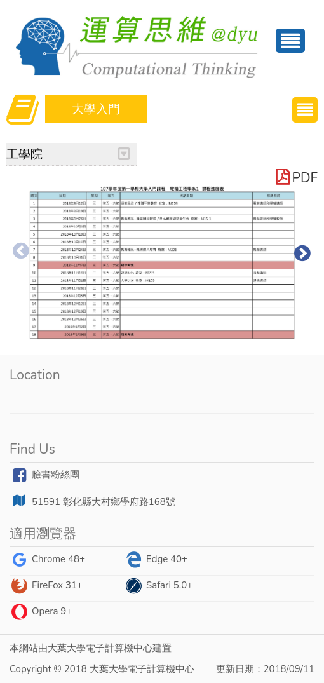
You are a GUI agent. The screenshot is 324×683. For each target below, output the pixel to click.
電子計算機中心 (119, 648)
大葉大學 (67, 648)
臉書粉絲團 (44, 476)
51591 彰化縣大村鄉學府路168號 (92, 501)
